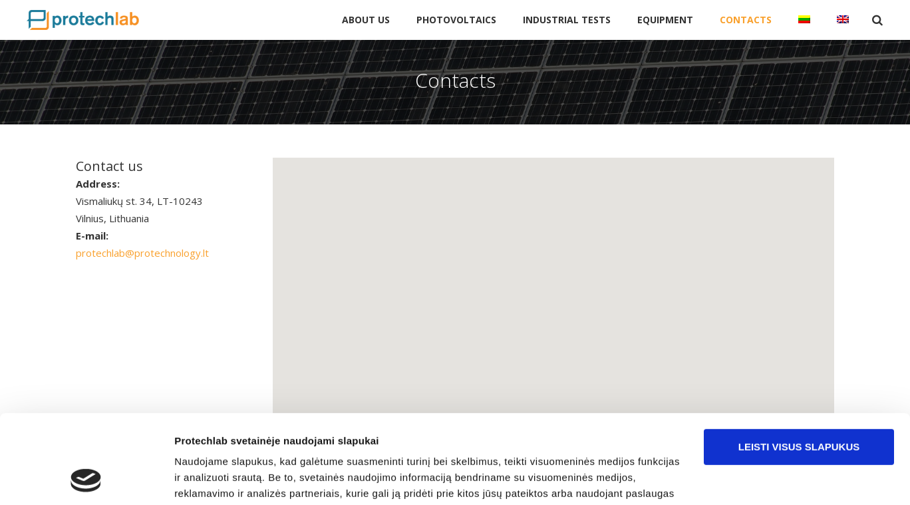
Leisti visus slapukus (799, 363)
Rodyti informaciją (218, 478)
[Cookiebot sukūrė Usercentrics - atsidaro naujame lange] (86, 479)
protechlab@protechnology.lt (142, 252)
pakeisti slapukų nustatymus (425, 442)
